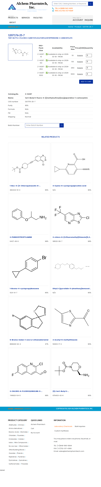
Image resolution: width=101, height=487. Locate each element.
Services (29, 18)
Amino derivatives (16, 430)
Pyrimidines (13, 472)
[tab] (63, 427)
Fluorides (12, 441)
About (27, 23)
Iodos (18, 445)
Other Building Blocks (17, 460)
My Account (35, 434)
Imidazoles (22, 441)
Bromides (13, 437)
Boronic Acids (14, 433)
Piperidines (13, 468)
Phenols (21, 464)
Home (70, 28)
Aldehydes (13, 426)
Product (78, 28)
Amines (22, 426)
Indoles (12, 445)
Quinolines (24, 472)
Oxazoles (12, 464)
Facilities (15, 23)
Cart (32, 430)
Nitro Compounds (16, 449)
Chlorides (22, 437)
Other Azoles (14, 456)
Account (78, 20)
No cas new (13, 452)
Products (14, 18)
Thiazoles (12, 479)
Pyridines (23, 468)
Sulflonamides (14, 475)
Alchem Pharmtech (38, 425)
